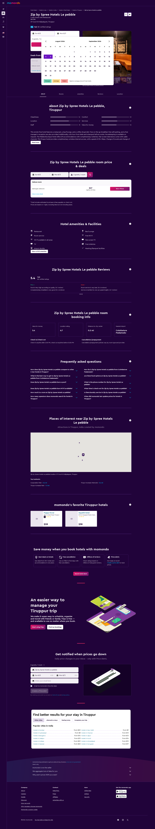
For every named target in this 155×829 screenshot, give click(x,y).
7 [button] (69, 56)
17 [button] (50, 66)
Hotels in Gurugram (87, 744)
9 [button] (45, 61)
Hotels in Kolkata (38, 741)
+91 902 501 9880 (37, 24)
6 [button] (64, 56)
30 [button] (46, 75)
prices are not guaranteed (73, 762)
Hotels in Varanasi (38, 744)
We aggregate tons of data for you (82, 771)
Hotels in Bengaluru (39, 735)
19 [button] (60, 66)
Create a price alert (113, 563)
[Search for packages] (3, 21)
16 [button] (46, 66)
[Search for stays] (3, 13)
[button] (3, 3)
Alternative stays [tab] (52, 720)
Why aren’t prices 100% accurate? (82, 775)
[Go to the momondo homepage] (13, 3)
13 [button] (65, 61)
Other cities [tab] (38, 720)
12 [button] (60, 61)
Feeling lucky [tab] (66, 720)
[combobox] (56, 669)
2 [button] (45, 56)
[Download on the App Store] (121, 796)
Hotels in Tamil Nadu (64, 10)
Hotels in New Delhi (87, 730)
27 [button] (65, 71)
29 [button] (74, 71)
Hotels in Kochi (86, 738)
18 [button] (55, 66)
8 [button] (74, 56)
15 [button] (74, 61)
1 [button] (74, 52)
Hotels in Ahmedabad (88, 741)
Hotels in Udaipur (38, 738)
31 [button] (50, 75)
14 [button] (69, 61)
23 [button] (46, 71)
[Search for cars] (3, 17)
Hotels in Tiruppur (77, 10)
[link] (81, 574)
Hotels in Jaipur (86, 735)
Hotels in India (53, 10)
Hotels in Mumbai (38, 730)
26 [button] (60, 71)
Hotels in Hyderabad (39, 733)
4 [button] (55, 56)
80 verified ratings (44, 27)
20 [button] (65, 66)
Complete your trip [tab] (81, 720)
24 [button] (50, 71)
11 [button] (55, 61)
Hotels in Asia (42, 10)
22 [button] (74, 66)
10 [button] (50, 61)
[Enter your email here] (56, 681)
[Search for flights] (3, 9)
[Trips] (3, 27)
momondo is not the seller (82, 768)
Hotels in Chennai (86, 733)
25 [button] (55, 71)
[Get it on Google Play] (121, 791)
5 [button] (109, 52)
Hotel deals (34, 10)
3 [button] (50, 56)
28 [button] (69, 71)
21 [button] (69, 66)
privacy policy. (66, 695)
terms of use (55, 695)
